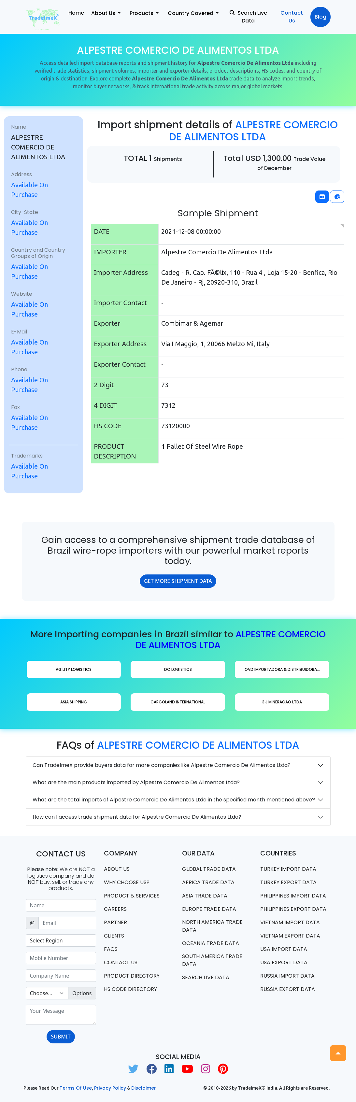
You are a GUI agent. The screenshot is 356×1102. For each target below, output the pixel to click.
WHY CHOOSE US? (127, 882)
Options (82, 993)
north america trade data (212, 926)
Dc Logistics (178, 669)
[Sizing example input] (61, 905)
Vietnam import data (290, 922)
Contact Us (291, 16)
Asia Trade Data (204, 895)
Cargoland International (177, 702)
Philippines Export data (293, 909)
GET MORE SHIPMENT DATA (178, 581)
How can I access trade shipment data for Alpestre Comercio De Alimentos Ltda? (137, 817)
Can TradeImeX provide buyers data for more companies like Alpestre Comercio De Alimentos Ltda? (162, 765)
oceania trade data (210, 943)
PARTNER (115, 922)
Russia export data (287, 989)
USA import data (283, 949)
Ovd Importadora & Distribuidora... (282, 669)
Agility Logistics (74, 669)
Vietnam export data (290, 936)
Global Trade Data (209, 869)
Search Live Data (248, 16)
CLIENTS (114, 936)
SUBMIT (60, 1036)
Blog (320, 17)
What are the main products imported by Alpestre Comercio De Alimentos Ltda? (136, 782)
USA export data (283, 962)
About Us (117, 869)
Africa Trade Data (208, 882)
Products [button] (142, 13)
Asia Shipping (73, 702)
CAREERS (115, 909)
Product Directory (132, 976)
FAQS (111, 949)
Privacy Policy (110, 1088)
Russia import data (287, 976)
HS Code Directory (130, 989)
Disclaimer (143, 1088)
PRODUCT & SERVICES (132, 895)
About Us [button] (104, 13)
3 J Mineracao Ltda (282, 702)
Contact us (120, 962)
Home (76, 13)
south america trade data (212, 960)
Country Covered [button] (191, 13)
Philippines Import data (293, 895)
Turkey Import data (288, 869)
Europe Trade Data (209, 909)
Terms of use (76, 1088)
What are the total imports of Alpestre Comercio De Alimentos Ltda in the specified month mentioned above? (174, 799)
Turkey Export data (288, 882)
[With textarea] (61, 1015)
